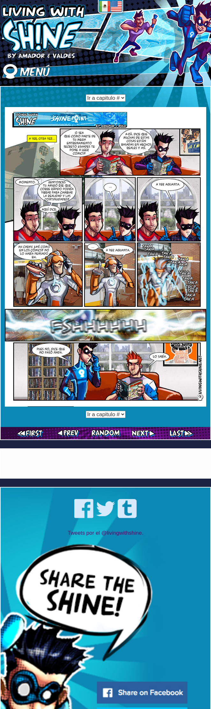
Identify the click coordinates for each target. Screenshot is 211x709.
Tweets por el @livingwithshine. (105, 533)
